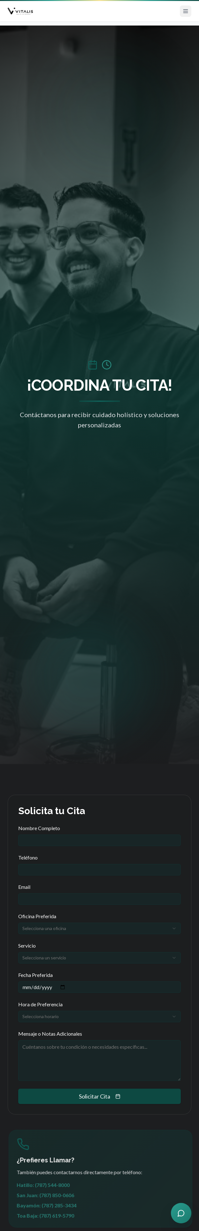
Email (24, 887)
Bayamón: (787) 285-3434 (50, 1205)
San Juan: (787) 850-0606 (49, 1195)
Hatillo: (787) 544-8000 (47, 1185)
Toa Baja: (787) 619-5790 (49, 1215)
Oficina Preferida (37, 916)
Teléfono (28, 857)
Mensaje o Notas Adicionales (50, 1034)
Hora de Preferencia (40, 1004)
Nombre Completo (39, 828)
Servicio (27, 945)
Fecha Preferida (35, 975)
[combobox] (99, 928)
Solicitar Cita (99, 1096)
